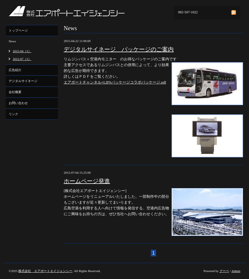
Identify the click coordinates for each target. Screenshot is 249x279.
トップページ (18, 30)
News (12, 41)
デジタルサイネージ (23, 81)
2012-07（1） (22, 59)
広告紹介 (15, 70)
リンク (13, 114)
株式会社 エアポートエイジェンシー (45, 271)
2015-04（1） (22, 51)
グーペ (224, 271)
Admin (235, 271)
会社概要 (15, 92)
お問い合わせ (18, 103)
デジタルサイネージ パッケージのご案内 (119, 49)
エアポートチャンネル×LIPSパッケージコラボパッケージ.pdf (115, 82)
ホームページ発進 (87, 181)
